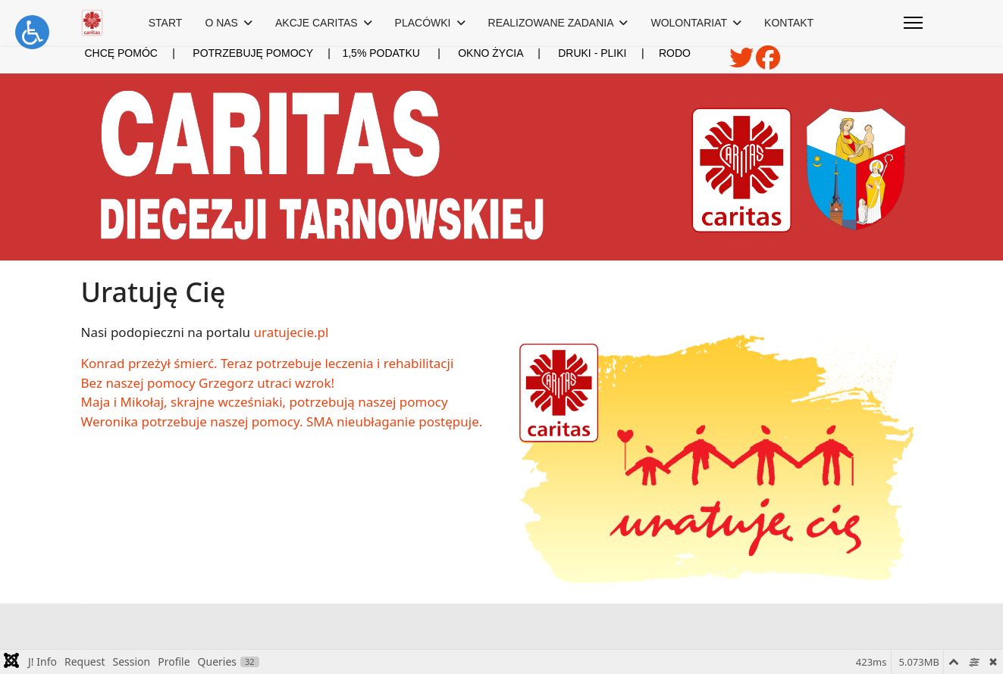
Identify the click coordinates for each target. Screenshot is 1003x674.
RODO (675, 53)
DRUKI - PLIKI (601, 53)
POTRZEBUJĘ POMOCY (252, 53)
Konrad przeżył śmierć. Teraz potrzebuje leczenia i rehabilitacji (267, 363)
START (166, 23)
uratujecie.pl (291, 332)
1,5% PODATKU (380, 53)
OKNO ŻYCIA (508, 53)
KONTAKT (788, 23)
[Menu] (913, 22)
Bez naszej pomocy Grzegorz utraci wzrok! (208, 383)
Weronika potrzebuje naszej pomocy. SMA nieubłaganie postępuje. (282, 421)
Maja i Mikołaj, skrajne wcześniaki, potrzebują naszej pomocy (264, 401)
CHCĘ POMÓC (120, 53)
